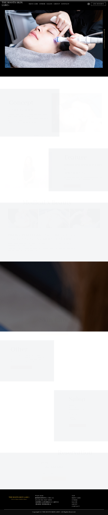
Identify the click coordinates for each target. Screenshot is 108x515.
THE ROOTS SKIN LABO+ (12, 4)
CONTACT (65, 4)
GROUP (57, 4)
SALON (49, 4)
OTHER (42, 4)
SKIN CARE (33, 4)
